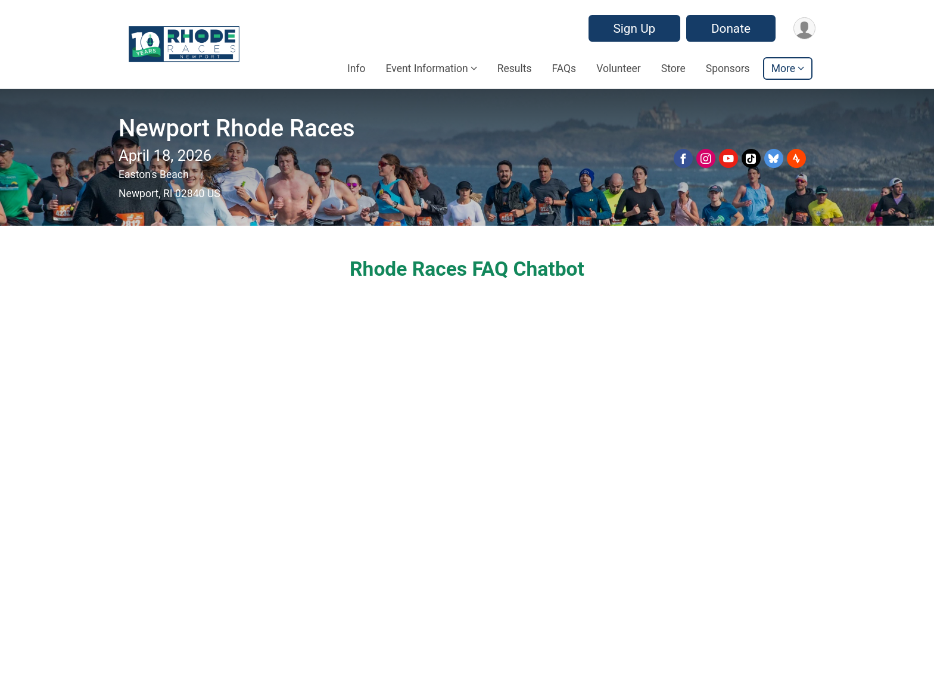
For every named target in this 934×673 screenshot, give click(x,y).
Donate (731, 28)
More (783, 68)
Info (356, 68)
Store (673, 68)
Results (514, 68)
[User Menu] (804, 28)
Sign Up (634, 28)
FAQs (564, 68)
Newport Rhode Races (237, 128)
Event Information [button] (427, 68)
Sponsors (728, 68)
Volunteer (618, 68)
